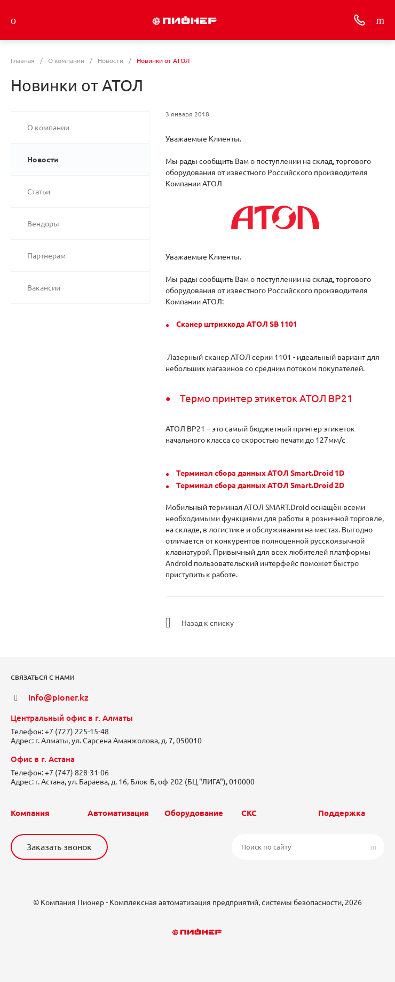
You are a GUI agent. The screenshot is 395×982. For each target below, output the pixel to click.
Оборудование (193, 813)
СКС (249, 813)
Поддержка (341, 813)
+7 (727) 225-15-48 (77, 731)
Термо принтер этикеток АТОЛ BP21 (266, 398)
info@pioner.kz (58, 697)
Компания (30, 813)
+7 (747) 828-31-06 (77, 772)
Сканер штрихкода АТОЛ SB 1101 (236, 324)
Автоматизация (118, 813)
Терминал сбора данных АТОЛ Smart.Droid (254, 473)
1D (338, 473)
